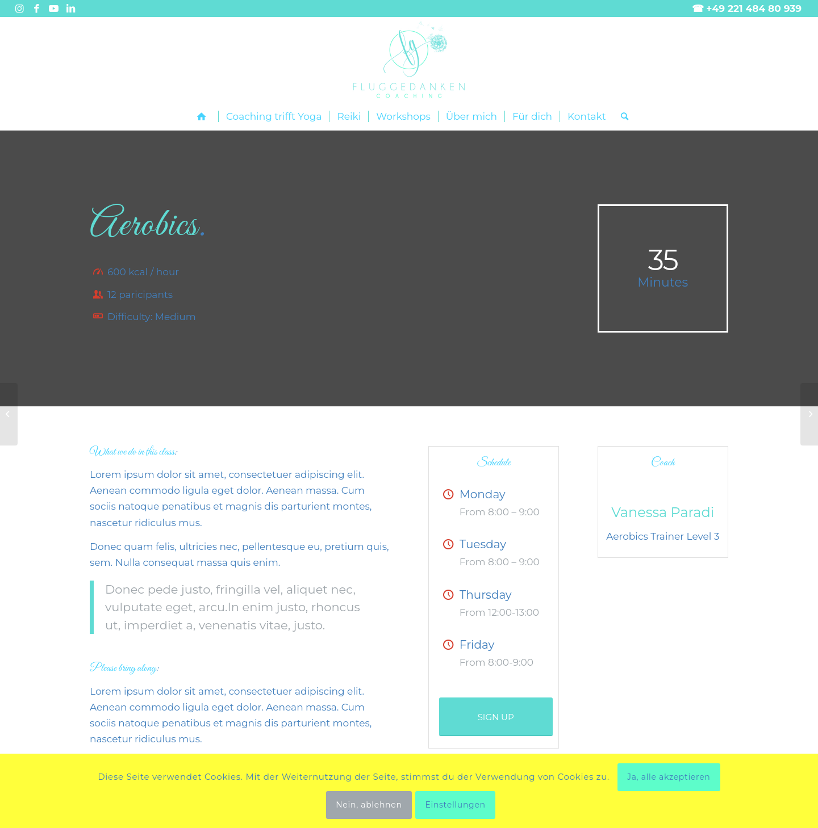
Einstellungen (455, 805)
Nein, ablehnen (369, 805)
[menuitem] (204, 116)
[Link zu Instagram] (19, 8)
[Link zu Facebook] (36, 8)
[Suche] (621, 116)
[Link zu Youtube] (53, 8)
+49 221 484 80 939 (754, 8)
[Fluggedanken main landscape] (409, 59)
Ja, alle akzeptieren (669, 777)
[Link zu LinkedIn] (71, 8)
